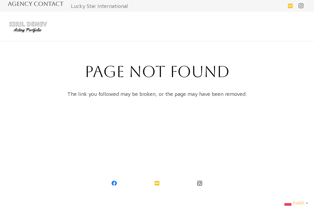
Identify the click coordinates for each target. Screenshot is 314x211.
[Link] (28, 26)
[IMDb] (290, 6)
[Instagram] (301, 6)
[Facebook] (114, 183)
